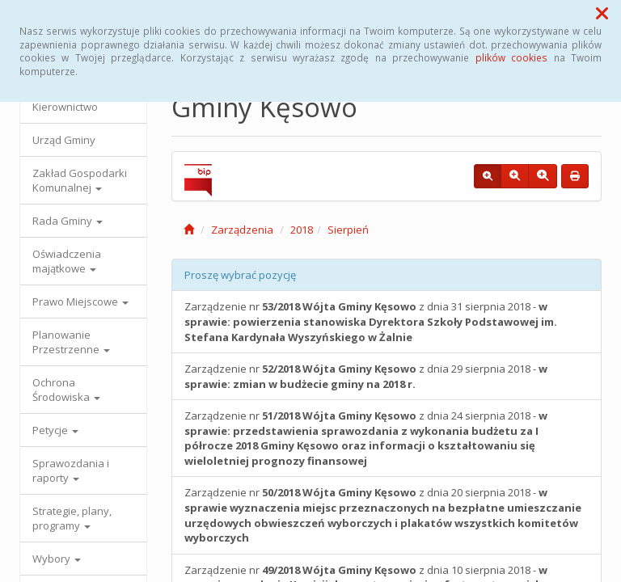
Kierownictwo (65, 106)
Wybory (56, 558)
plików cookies (511, 57)
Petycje (55, 430)
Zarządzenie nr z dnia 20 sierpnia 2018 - (382, 515)
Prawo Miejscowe (80, 301)
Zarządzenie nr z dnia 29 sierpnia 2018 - (365, 376)
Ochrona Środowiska (66, 389)
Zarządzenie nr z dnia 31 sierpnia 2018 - (370, 321)
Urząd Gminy (63, 140)
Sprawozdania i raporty (70, 470)
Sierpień (348, 229)
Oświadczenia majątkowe (66, 261)
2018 (301, 229)
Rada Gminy (67, 220)
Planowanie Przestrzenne (71, 341)
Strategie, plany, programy (72, 518)
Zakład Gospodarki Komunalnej (79, 180)
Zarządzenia (242, 229)
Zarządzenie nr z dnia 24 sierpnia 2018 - (365, 438)
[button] (602, 13)
